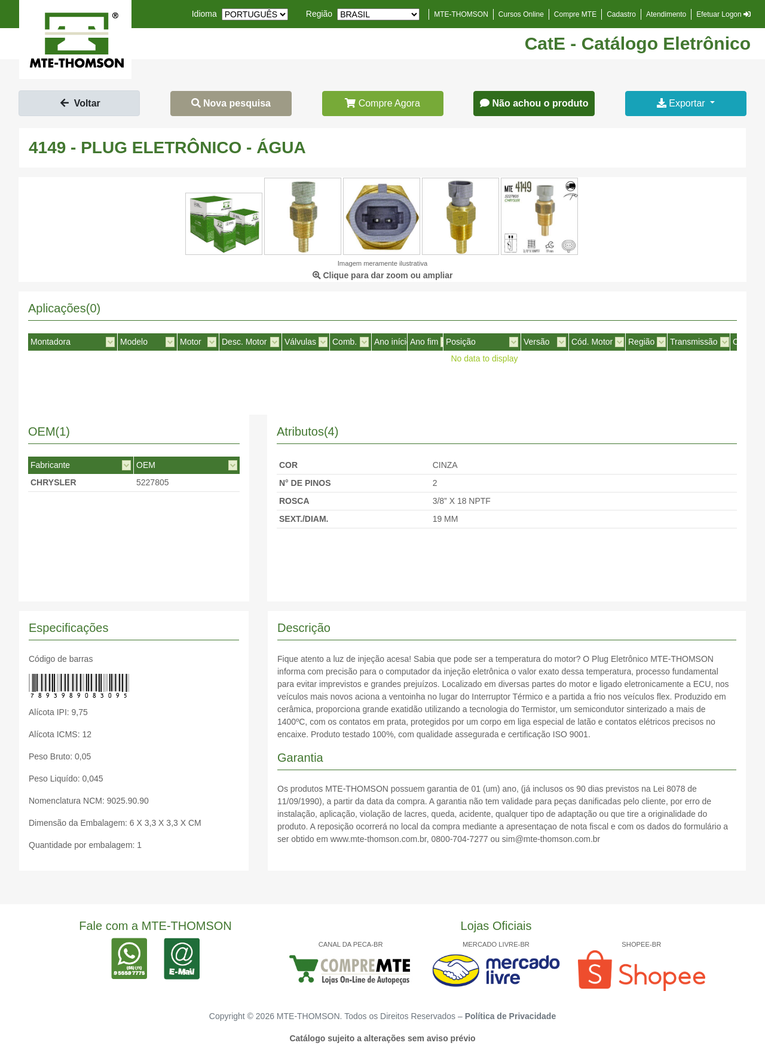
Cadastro (621, 14)
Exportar (682, 103)
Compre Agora (382, 103)
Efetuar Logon (723, 14)
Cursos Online (521, 14)
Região (319, 14)
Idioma (204, 14)
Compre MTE (575, 14)
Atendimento (666, 14)
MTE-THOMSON (461, 14)
